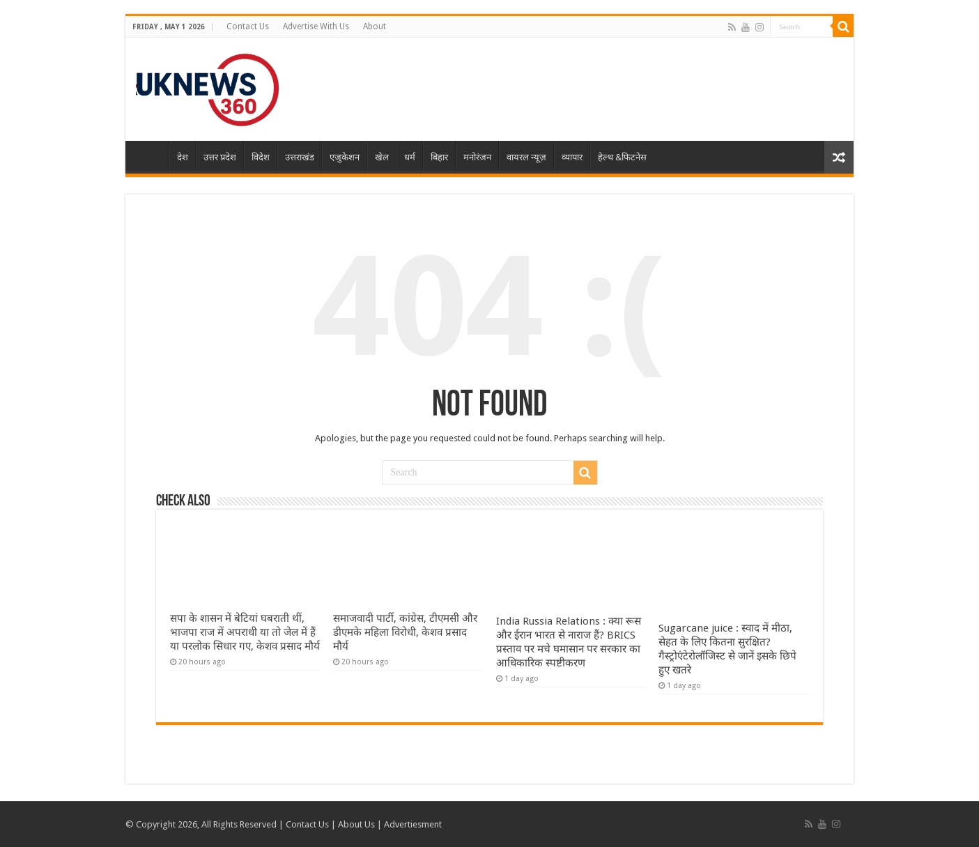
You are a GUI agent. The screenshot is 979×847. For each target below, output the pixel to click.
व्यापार (572, 157)
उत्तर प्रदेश (219, 157)
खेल (382, 157)
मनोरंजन (477, 157)
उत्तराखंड (299, 157)
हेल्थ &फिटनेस (622, 157)
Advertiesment (413, 824)
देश (182, 157)
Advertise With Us (316, 26)
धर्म (409, 157)
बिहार (439, 157)
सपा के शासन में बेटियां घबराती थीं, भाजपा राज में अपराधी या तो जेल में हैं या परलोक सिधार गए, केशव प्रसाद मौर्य (245, 632)
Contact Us (247, 26)
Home (150, 155)
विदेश (261, 157)
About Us (356, 824)
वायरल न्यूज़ (526, 157)
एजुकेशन (345, 157)
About (374, 26)
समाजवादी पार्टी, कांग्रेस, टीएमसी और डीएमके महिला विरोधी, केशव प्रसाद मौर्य (405, 632)
